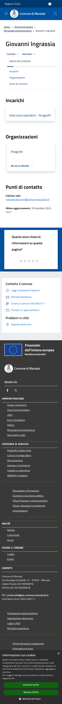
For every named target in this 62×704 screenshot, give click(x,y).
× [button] (58, 653)
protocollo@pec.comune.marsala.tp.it (28, 595)
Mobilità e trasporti (17, 475)
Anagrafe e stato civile (19, 450)
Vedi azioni (29, 54)
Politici (10, 425)
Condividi (13, 54)
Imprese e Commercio (18, 465)
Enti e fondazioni (16, 420)
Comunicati (13, 535)
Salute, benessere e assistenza (29, 506)
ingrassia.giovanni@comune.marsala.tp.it (27, 199)
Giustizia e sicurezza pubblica (28, 496)
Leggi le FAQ (13, 623)
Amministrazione (24, 27)
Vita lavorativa (15, 460)
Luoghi (10, 554)
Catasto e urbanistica (18, 470)
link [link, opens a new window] (13, 678)
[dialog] (31, 677)
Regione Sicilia (12, 4)
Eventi (10, 559)
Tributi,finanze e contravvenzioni (30, 501)
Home (7, 27)
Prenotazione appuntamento (22, 613)
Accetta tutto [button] (31, 685)
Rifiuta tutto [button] (31, 692)
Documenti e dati (16, 435)
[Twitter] (16, 390)
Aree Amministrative (18, 410)
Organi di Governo (17, 405)
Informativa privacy (23, 648)
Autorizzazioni (20, 511)
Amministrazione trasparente (28, 643)
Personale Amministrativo (21, 430)
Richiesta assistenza (18, 628)
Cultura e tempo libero (19, 455)
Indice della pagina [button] (20, 61)
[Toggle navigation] (6, 13)
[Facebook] (7, 390)
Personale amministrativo (18, 31)
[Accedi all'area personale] (50, 4)
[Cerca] (55, 14)
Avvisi (10, 540)
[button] (31, 698)
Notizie (11, 530)
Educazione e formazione (26, 491)
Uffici (10, 415)
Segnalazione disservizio (20, 618)
